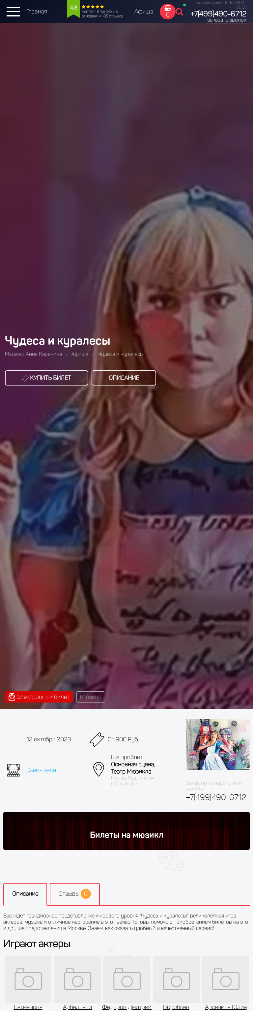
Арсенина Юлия (226, 1007)
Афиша (143, 11)
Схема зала (41, 770)
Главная (36, 11)
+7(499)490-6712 (218, 14)
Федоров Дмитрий (127, 1007)
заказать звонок (226, 20)
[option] (127, 983)
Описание (124, 378)
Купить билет (46, 378)
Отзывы (75, 894)
